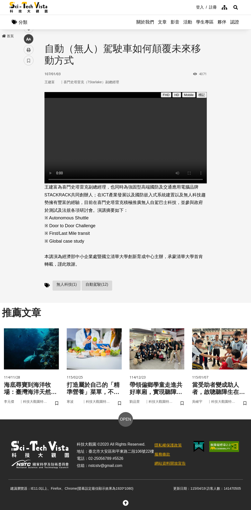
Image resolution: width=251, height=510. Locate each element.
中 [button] (29, 126)
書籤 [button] (28, 147)
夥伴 (222, 22)
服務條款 (162, 454)
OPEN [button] (125, 419)
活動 (187, 22)
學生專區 (205, 22)
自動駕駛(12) (97, 284)
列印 (28, 137)
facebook (28, 94)
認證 (234, 22)
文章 (162, 22)
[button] (235, 7)
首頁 (8, 36)
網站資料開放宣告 (170, 463)
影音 (175, 22)
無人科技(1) (66, 284)
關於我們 (145, 22)
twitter (28, 104)
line (27, 115)
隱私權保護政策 (168, 445)
